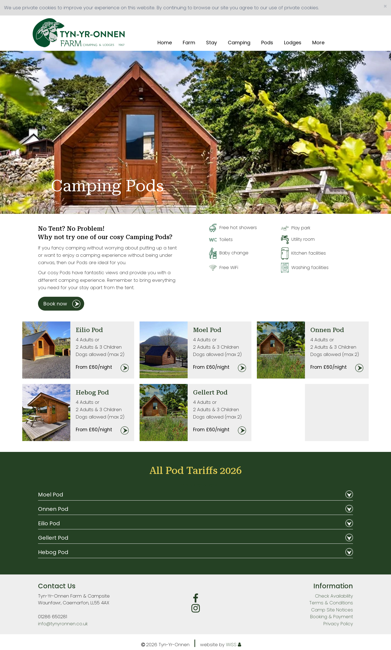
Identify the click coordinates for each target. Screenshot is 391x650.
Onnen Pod (327, 330)
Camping (239, 42)
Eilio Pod (89, 330)
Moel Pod (207, 330)
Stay (211, 42)
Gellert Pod (210, 392)
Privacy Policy (338, 623)
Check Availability (334, 596)
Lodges (292, 42)
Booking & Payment (331, 616)
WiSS (231, 644)
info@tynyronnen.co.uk (63, 623)
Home (164, 42)
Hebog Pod (92, 392)
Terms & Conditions (195, 485)
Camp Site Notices (332, 610)
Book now (55, 303)
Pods (267, 42)
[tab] (195, 496)
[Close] (385, 6)
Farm (189, 42)
